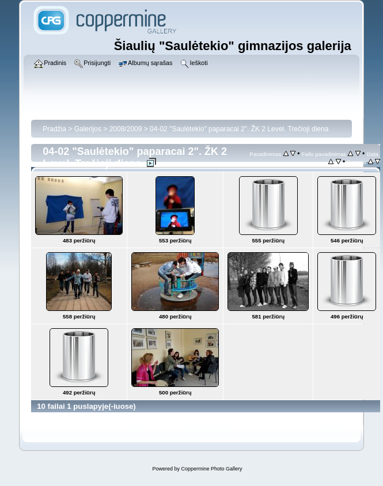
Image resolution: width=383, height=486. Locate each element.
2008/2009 (125, 129)
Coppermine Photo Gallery (211, 469)
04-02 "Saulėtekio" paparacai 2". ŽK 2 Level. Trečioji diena (239, 129)
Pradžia (54, 129)
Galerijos (87, 129)
